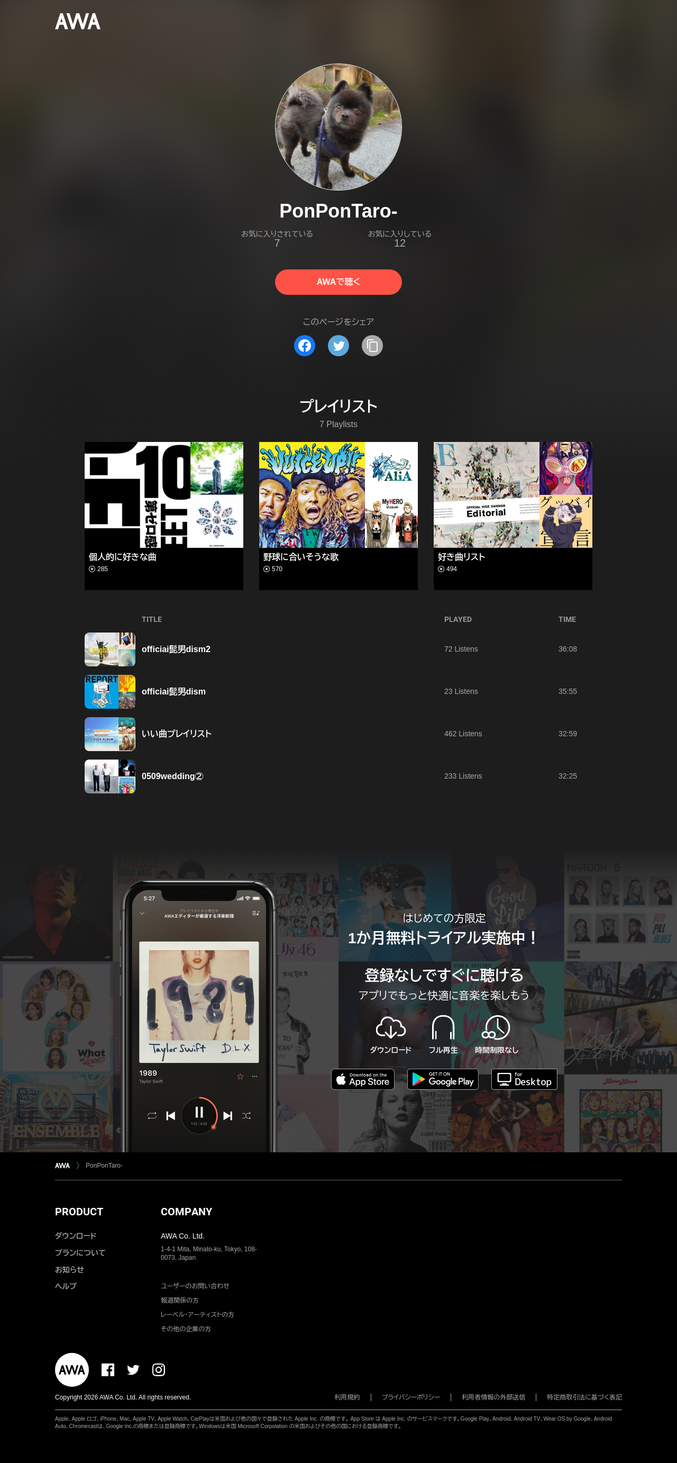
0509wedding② (172, 776)
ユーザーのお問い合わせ (195, 1286)
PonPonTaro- (104, 1165)
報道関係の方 (180, 1300)
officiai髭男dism (174, 691)
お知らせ (69, 1270)
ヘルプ (66, 1286)
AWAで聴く (338, 281)
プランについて (80, 1253)
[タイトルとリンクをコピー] (372, 345)
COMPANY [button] (186, 1211)
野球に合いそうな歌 (300, 557)
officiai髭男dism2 (176, 649)
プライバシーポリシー (411, 1397)
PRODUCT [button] (79, 1211)
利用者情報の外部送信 (493, 1397)
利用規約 (347, 1397)
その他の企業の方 (186, 1329)
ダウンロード (75, 1236)
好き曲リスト (461, 557)
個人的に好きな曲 (123, 557)
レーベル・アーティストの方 (197, 1314)
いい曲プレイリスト (177, 733)
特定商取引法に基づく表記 (584, 1397)
